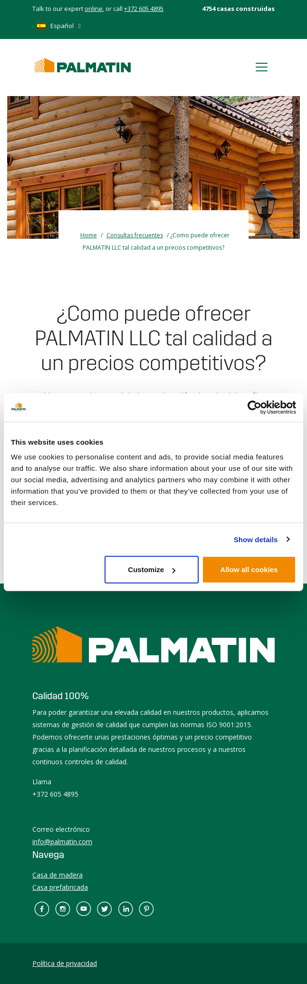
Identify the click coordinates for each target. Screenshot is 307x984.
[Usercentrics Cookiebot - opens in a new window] (254, 407)
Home (88, 235)
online (94, 8)
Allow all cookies (249, 569)
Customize (151, 569)
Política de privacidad (64, 963)
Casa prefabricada (60, 887)
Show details (256, 539)
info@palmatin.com (62, 841)
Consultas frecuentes (134, 235)
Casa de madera (57, 874)
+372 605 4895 (143, 8)
